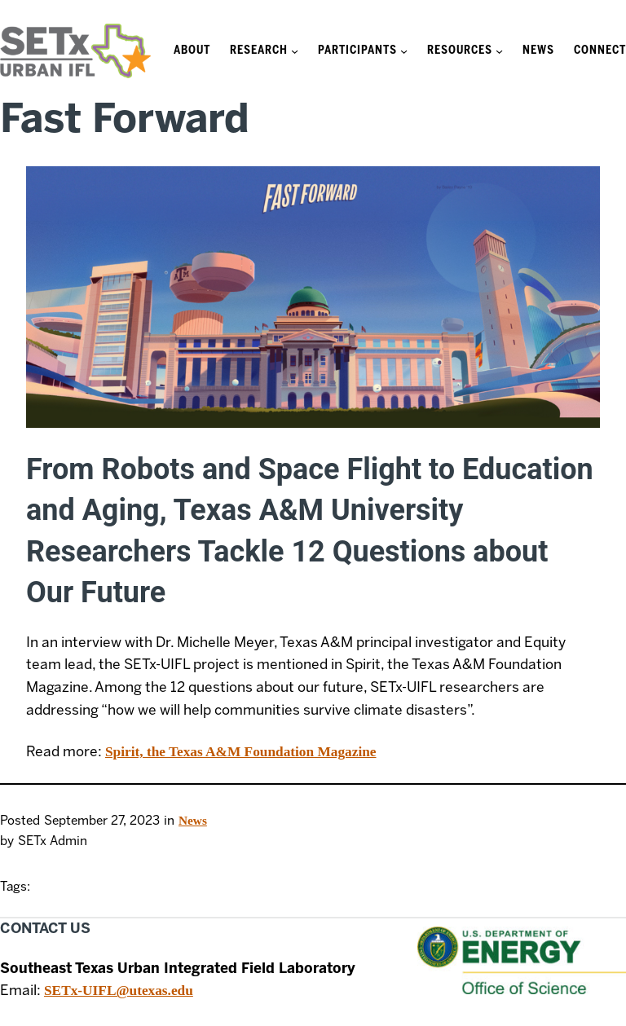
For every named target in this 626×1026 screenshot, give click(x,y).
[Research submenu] (294, 51)
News (193, 820)
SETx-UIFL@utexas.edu (118, 990)
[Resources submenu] (499, 51)
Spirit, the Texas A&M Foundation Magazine (241, 752)
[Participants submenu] (404, 51)
